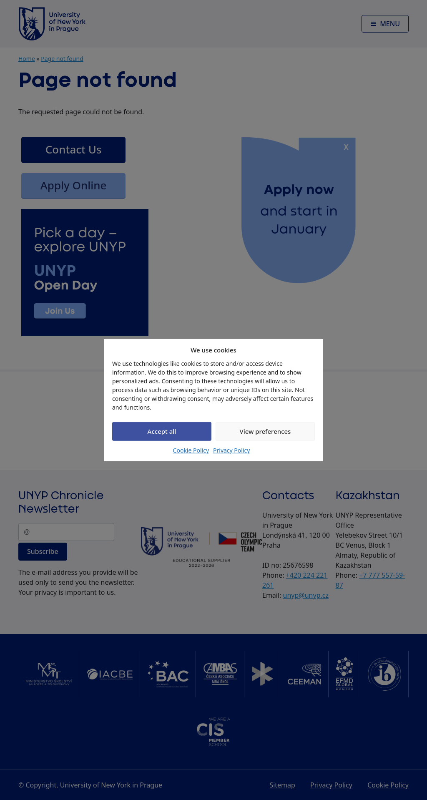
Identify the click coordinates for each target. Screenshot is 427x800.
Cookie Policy (191, 450)
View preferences (265, 431)
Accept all (162, 431)
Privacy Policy (231, 450)
